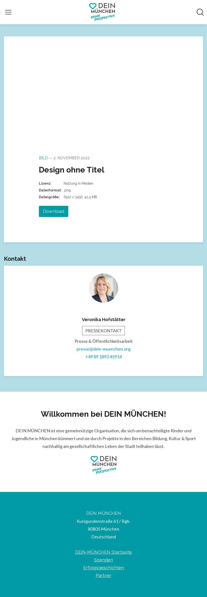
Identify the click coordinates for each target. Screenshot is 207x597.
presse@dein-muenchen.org (103, 349)
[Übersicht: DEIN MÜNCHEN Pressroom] (102, 12)
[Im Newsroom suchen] (200, 12)
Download (53, 211)
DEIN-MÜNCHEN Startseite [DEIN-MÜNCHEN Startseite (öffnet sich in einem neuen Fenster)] (103, 552)
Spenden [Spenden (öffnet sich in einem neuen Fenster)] (103, 559)
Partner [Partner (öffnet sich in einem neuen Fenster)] (104, 575)
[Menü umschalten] (8, 12)
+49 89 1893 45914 (103, 356)
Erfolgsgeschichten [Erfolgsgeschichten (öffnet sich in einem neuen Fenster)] (103, 567)
